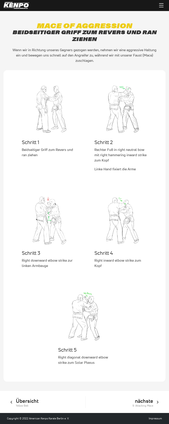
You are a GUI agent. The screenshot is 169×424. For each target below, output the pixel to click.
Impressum (155, 418)
